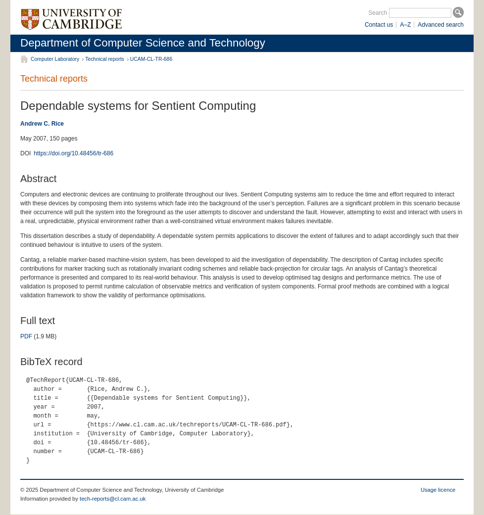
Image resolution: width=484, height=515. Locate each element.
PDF (26, 336)
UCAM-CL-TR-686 (151, 59)
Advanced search (441, 24)
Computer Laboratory (55, 59)
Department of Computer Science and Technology (142, 43)
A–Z (405, 24)
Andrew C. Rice (42, 123)
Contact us (379, 24)
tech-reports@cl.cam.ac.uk (112, 499)
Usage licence (438, 490)
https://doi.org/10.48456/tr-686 (73, 153)
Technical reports (104, 59)
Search (377, 12)
